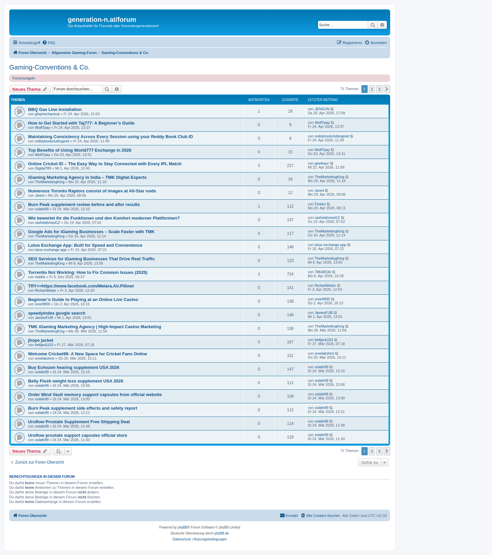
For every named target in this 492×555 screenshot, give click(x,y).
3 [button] (379, 89)
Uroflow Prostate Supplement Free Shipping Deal (79, 421)
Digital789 (43, 168)
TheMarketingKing (49, 182)
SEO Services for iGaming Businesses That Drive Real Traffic (91, 258)
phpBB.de (221, 533)
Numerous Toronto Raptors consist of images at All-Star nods (92, 190)
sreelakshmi (45, 358)
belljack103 (44, 345)
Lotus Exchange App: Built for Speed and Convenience (85, 245)
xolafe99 (42, 209)
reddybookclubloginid (52, 141)
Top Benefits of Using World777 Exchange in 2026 (79, 150)
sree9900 (42, 304)
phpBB (182, 527)
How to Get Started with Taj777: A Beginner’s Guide (81, 123)
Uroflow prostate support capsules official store (77, 435)
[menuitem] (48, 43)
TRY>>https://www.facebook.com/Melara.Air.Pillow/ (81, 285)
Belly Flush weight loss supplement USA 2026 (75, 380)
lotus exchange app (50, 250)
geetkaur (322, 163)
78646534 (323, 272)
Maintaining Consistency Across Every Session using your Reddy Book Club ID (110, 136)
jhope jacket (40, 340)
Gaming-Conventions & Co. (49, 67)
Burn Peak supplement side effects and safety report (82, 408)
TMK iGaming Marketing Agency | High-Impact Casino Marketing (94, 326)
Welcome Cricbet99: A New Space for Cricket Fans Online (87, 353)
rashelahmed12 (47, 223)
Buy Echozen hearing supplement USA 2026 (73, 367)
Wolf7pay (42, 127)
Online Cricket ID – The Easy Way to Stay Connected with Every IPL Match (105, 163)
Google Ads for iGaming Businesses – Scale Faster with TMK (91, 231)
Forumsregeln (24, 78)
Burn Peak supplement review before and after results (84, 204)
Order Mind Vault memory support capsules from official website (95, 394)
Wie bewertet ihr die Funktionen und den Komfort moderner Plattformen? (104, 218)
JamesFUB (44, 318)
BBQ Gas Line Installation (55, 109)
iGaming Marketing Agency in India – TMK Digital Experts (87, 177)
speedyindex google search (56, 313)
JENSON (322, 109)
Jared (39, 195)
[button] (387, 89)
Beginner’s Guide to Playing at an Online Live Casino (83, 299)
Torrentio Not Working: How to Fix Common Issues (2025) (87, 272)
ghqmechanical (47, 114)
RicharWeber (45, 290)
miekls (40, 277)
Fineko (320, 204)
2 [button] (372, 89)
